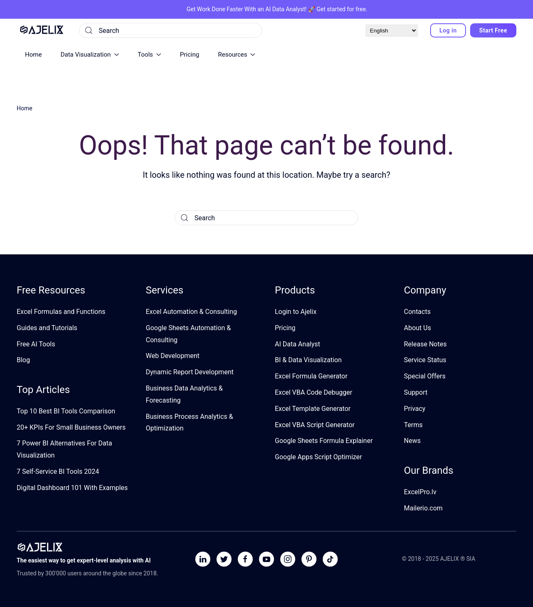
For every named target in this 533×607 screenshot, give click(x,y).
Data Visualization (89, 54)
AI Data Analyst (285, 9)
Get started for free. (341, 9)
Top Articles (43, 390)
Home (33, 54)
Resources (236, 54)
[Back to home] (42, 30)
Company (425, 290)
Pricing (189, 54)
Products (295, 290)
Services (164, 290)
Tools (149, 54)
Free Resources (51, 290)
